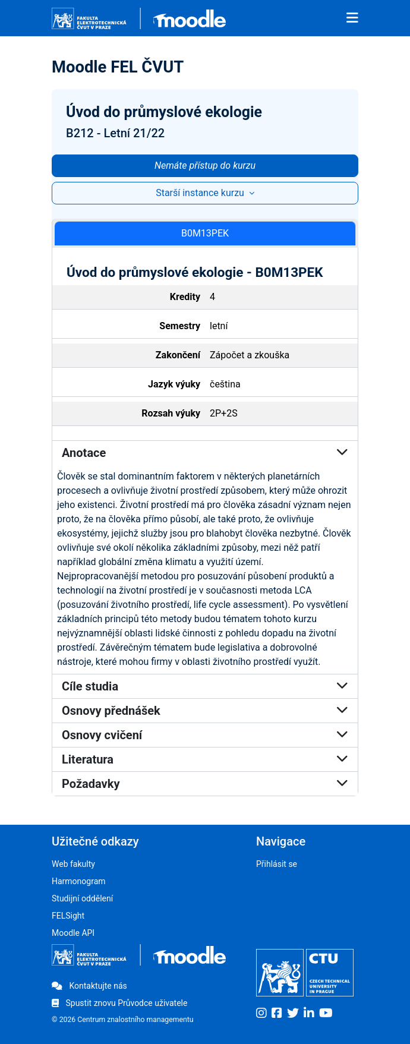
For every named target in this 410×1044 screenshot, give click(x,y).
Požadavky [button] (205, 784)
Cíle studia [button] (205, 686)
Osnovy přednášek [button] (205, 711)
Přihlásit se (276, 864)
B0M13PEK (205, 233)
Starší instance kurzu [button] (201, 192)
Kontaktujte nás (89, 986)
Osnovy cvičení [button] (205, 735)
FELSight (68, 915)
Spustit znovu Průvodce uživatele (119, 1003)
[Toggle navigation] (352, 18)
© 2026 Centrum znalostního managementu (123, 1019)
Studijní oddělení (82, 898)
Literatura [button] (205, 759)
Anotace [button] (205, 453)
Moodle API (73, 933)
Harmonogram (79, 881)
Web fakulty (73, 864)
